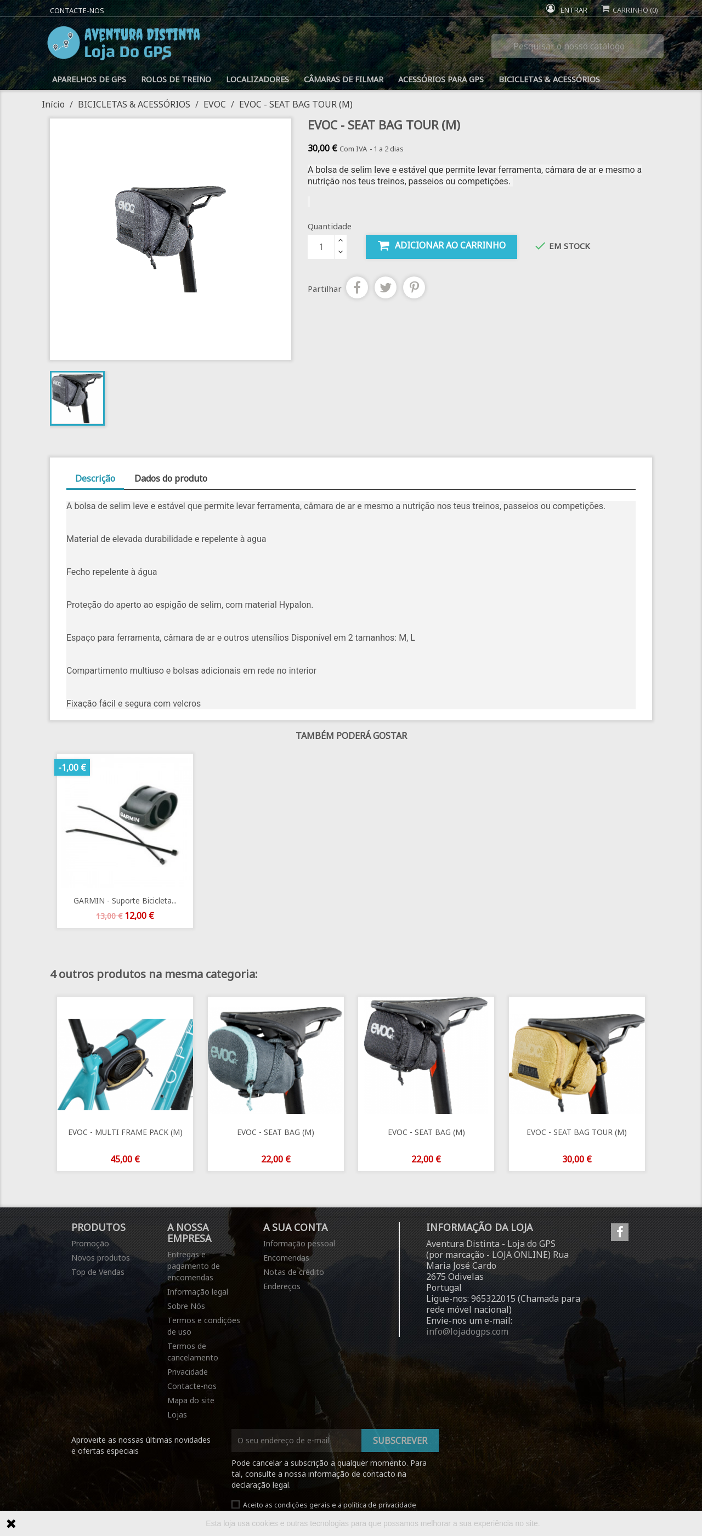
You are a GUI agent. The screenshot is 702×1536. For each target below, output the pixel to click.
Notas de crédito (293, 1272)
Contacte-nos (77, 10)
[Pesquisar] (577, 46)
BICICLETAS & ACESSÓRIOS (549, 79)
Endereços (282, 1286)
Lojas (177, 1414)
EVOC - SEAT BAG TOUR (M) (576, 1132)
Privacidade (187, 1371)
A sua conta (295, 1227)
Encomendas (286, 1257)
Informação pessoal (299, 1243)
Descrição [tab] (95, 478)
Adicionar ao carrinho (441, 245)
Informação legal (197, 1291)
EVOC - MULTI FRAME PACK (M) (125, 1132)
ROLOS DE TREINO (176, 79)
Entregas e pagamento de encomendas (193, 1266)
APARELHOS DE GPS (89, 79)
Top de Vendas (97, 1272)
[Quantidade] (321, 247)
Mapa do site (190, 1400)
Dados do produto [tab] (170, 478)
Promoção (90, 1243)
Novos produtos (100, 1257)
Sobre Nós (186, 1306)
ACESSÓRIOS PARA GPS (441, 79)
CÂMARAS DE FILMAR (343, 79)
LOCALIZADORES (257, 79)
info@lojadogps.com (467, 1331)
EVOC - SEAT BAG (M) (275, 1132)
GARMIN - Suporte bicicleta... (125, 900)
